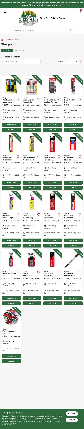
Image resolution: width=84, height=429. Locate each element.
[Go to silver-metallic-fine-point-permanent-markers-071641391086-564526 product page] (52, 161)
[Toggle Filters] (81, 61)
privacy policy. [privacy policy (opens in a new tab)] (10, 421)
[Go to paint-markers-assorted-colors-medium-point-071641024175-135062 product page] (32, 104)
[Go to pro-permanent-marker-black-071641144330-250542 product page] (32, 161)
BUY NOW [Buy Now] (11, 130)
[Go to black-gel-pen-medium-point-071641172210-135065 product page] (52, 104)
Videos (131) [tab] (19, 50)
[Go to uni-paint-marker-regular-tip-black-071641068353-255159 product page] (32, 219)
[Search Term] (42, 30)
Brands (8, 40)
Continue (71, 414)
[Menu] (5, 13)
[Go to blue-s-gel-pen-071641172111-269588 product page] (73, 104)
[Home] (2, 40)
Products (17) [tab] (7, 50)
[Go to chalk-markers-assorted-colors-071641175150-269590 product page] (11, 104)
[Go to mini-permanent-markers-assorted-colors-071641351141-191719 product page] (11, 335)
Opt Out (72, 420)
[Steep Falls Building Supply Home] (28, 18)
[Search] (70, 30)
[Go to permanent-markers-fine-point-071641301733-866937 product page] (73, 161)
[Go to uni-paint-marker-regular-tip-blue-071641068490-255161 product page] (11, 219)
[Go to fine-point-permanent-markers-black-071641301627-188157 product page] (73, 219)
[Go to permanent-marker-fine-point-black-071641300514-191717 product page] (73, 277)
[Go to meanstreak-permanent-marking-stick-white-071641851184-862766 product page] (11, 161)
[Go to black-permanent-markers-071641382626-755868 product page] (32, 277)
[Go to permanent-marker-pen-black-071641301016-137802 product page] (52, 277)
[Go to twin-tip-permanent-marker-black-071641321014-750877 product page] (52, 219)
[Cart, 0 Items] (80, 12)
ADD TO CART (11, 125)
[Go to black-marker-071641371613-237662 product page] (11, 277)
